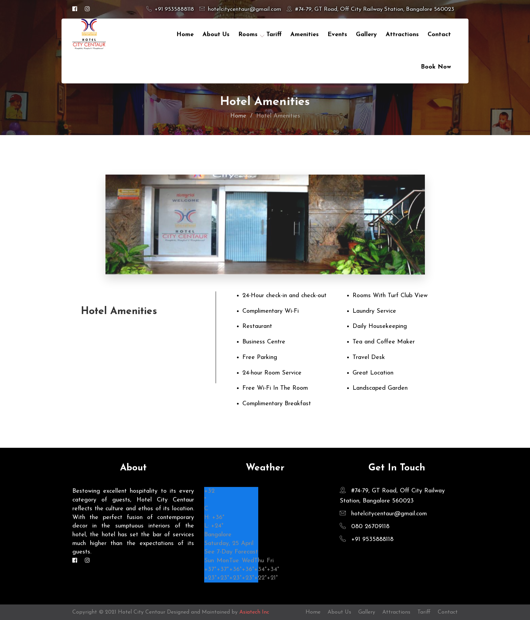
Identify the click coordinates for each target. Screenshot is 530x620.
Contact (448, 612)
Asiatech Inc (254, 612)
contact (439, 34)
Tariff (424, 612)
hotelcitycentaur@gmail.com (240, 9)
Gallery (366, 34)
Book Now (436, 67)
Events (337, 34)
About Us (216, 34)
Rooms (248, 34)
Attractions (402, 34)
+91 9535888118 (170, 9)
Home (185, 34)
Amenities (304, 34)
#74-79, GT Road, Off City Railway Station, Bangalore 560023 (370, 9)
